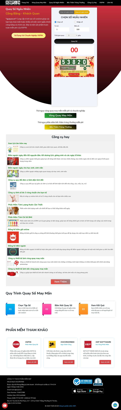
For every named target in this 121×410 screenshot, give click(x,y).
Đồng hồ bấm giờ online (18, 229)
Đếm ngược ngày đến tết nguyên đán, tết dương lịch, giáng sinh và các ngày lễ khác (44, 155)
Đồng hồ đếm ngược (17, 246)
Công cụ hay (92, 3)
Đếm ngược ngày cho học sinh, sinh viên (25, 168)
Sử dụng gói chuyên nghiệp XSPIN (28, 35)
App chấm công (66, 344)
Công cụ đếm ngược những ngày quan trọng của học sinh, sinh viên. (43, 171)
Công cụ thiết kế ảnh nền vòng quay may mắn (28, 269)
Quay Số (74, 41)
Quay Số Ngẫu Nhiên (56, 3)
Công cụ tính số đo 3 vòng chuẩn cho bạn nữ (27, 192)
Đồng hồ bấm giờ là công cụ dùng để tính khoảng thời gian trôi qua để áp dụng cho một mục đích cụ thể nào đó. (59, 233)
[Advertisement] (74, 91)
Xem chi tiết (32, 362)
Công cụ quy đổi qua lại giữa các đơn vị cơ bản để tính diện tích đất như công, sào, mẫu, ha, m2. (53, 184)
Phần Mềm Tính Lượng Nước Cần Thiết (25, 204)
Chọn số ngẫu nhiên (66, 12)
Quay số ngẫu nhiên (81, 12)
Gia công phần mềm (102, 344)
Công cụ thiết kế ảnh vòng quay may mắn (26, 258)
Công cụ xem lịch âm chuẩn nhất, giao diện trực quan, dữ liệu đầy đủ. (44, 147)
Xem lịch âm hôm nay (17, 143)
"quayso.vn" (11, 19)
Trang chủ (25, 3)
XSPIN (102, 3)
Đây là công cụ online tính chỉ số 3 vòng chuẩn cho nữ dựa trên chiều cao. (45, 196)
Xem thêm (60, 281)
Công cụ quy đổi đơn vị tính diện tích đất (25, 180)
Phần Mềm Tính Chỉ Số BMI (20, 217)
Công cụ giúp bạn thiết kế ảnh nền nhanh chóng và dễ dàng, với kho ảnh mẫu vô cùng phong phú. (54, 273)
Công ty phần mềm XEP (67, 406)
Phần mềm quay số (31, 344)
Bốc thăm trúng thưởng (76, 3)
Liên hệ (110, 3)
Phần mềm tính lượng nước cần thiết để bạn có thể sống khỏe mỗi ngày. (45, 208)
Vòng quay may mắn (60, 115)
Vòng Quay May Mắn (39, 3)
